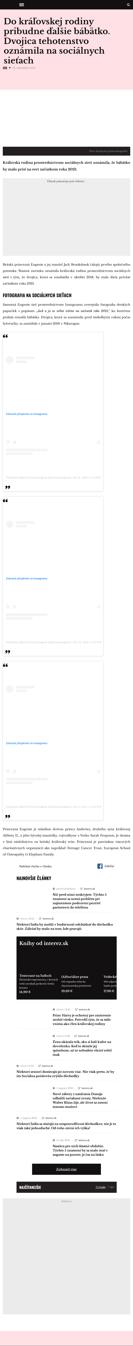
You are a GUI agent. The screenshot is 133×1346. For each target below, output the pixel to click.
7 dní (111, 1187)
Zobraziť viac (66, 1169)
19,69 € (67, 991)
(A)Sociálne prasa (74, 977)
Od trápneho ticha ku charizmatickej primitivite (76, 983)
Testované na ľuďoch (35, 975)
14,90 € (25, 992)
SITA (5, 68)
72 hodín (101, 1187)
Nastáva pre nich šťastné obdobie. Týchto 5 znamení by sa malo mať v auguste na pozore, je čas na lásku (80, 1150)
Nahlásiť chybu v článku (35, 866)
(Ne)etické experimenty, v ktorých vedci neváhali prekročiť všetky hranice (38, 983)
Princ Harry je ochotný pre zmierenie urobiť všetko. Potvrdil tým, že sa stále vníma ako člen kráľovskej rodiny (82, 1019)
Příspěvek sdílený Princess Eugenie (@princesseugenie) (38, 477)
